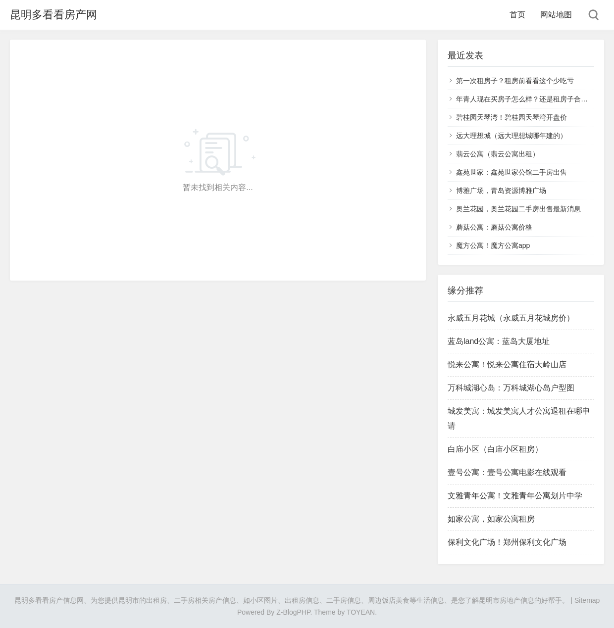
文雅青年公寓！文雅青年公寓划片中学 (515, 495)
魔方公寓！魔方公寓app (493, 245)
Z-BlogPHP (293, 612)
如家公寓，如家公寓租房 (491, 519)
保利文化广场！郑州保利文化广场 (507, 542)
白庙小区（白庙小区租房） (495, 449)
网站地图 (556, 14)
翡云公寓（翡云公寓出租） (497, 154)
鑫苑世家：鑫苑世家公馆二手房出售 (511, 172)
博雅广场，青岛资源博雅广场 (501, 190)
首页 (517, 14)
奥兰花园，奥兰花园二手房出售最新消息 (518, 209)
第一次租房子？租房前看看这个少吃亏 (515, 81)
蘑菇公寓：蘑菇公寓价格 (494, 227)
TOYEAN (361, 612)
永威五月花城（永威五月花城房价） (511, 318)
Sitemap (587, 600)
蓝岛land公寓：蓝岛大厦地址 (499, 341)
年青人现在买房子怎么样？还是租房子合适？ (525, 99)
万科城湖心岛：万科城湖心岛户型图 (511, 388)
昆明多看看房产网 (53, 14)
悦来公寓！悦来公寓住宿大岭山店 (507, 364)
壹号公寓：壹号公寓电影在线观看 (507, 472)
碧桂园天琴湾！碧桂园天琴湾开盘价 (511, 117)
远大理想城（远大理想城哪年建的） (511, 136)
